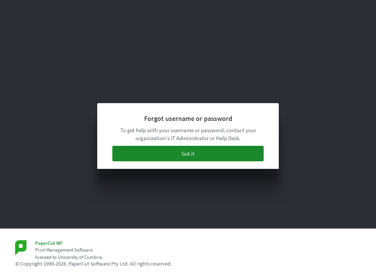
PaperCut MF (49, 243)
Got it (188, 153)
